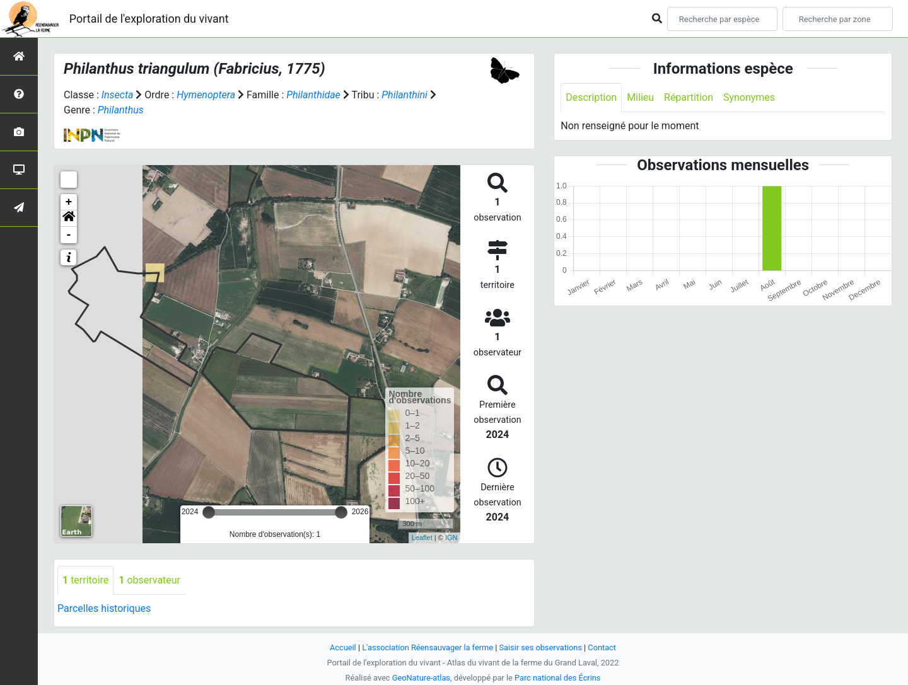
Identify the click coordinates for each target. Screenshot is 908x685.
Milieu (640, 97)
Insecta (118, 95)
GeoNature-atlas (421, 677)
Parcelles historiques (104, 608)
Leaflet (422, 537)
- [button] (69, 235)
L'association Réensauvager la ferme (427, 647)
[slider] (208, 512)
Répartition (688, 97)
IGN (451, 537)
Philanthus (121, 110)
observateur (149, 580)
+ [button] (69, 202)
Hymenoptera (206, 95)
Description (591, 97)
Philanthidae (314, 95)
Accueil (343, 647)
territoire (85, 580)
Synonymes (749, 97)
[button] (69, 218)
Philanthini (405, 95)
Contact (602, 647)
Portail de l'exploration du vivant (149, 18)
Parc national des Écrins (558, 677)
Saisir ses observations (541, 647)
